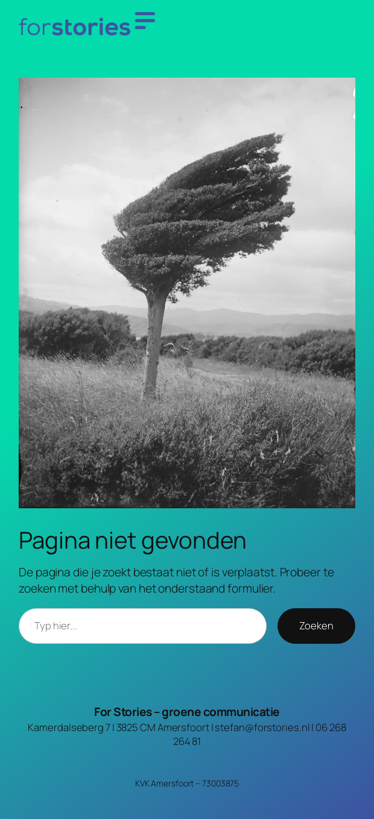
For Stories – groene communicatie (187, 712)
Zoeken (316, 625)
